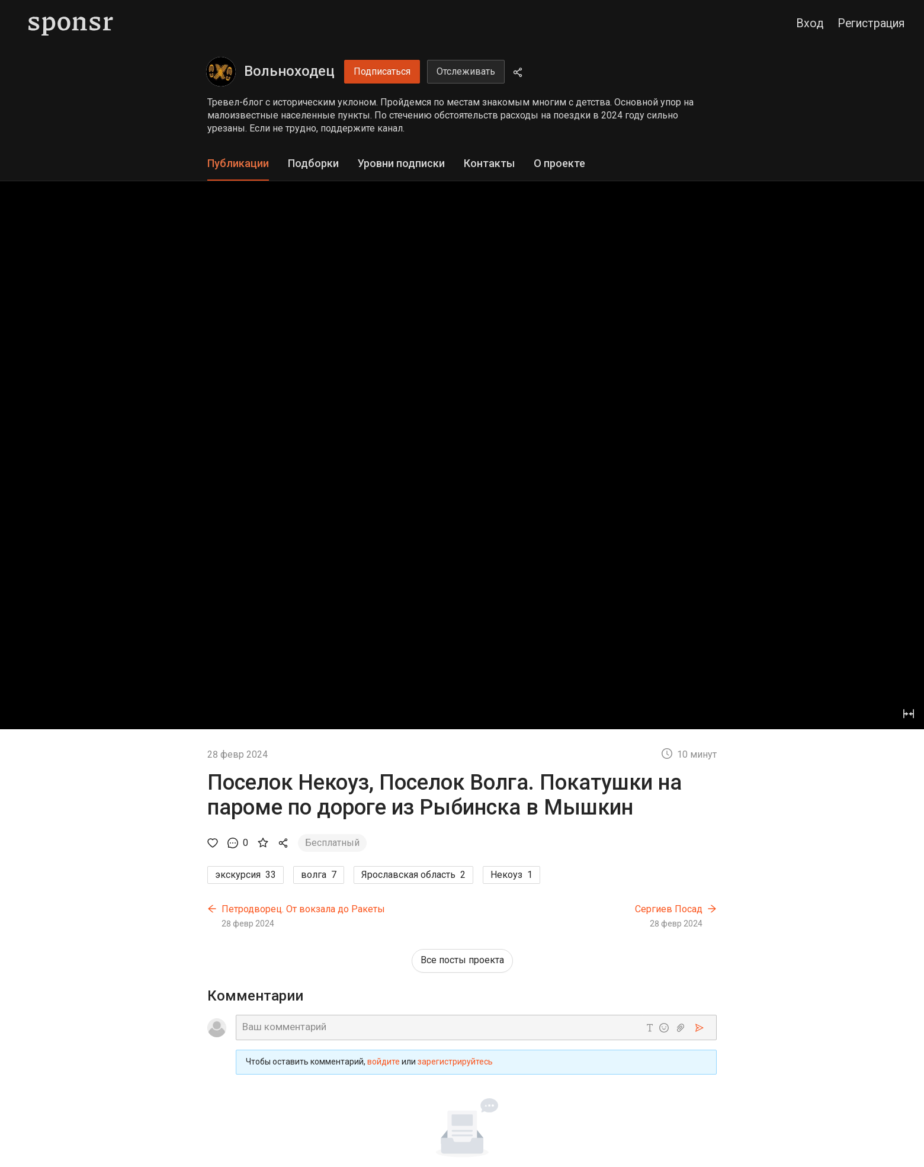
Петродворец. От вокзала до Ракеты (303, 909)
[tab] (238, 163)
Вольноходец (289, 71)
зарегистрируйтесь (455, 1061)
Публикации (238, 163)
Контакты (489, 163)
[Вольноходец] (221, 71)
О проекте (559, 163)
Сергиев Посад (668, 909)
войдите (383, 1061)
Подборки (313, 163)
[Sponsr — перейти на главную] (71, 24)
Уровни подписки (401, 163)
